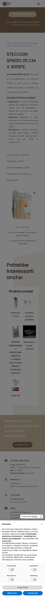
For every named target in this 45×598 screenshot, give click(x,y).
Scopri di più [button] (22, 587)
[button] (42, 524)
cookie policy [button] (6, 541)
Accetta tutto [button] (33, 593)
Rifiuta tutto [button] (12, 593)
